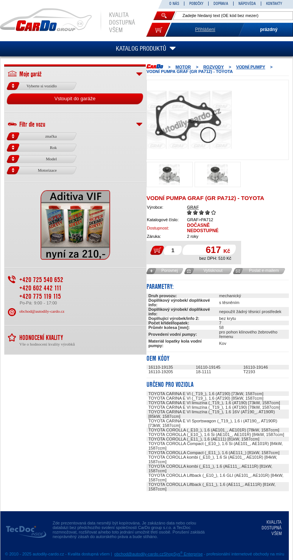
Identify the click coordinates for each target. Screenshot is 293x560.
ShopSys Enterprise (183, 554)
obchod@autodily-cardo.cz (41, 311)
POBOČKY (196, 3)
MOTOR (183, 67)
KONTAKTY (274, 3)
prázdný (268, 29)
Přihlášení (205, 29)
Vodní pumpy (250, 67)
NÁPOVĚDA (247, 3)
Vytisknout (212, 270)
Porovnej (169, 270)
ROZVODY (213, 67)
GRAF (193, 207)
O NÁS (174, 3)
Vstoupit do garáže (75, 98)
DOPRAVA (221, 3)
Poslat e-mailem (264, 270)
